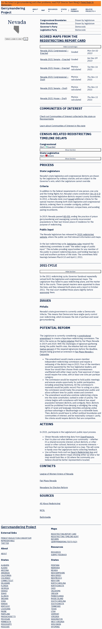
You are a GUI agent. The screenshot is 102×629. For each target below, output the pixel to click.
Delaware (5, 583)
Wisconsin (56, 624)
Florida (4, 586)
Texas (54, 609)
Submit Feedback (75, 10)
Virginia (55, 616)
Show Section (70, 150)
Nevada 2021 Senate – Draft (53, 88)
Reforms (55, 539)
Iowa (3, 601)
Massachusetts (8, 616)
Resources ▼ (52, 10)
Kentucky (5, 606)
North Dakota (57, 586)
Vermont (55, 614)
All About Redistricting (50, 503)
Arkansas (5, 573)
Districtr (48, 454)
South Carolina (58, 601)
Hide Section (70, 271)
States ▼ (64, 10)
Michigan (5, 619)
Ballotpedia (45, 517)
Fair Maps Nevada (48, 480)
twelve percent (47, 349)
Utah (53, 611)
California (6, 575)
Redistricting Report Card (63, 40)
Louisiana (5, 609)
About (4, 554)
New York (55, 580)
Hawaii (4, 591)
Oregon (54, 593)
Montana (55, 565)
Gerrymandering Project (13, 10)
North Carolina (58, 583)
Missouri (5, 627)
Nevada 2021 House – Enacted (54, 68)
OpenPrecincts (87, 437)
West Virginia (57, 622)
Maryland (5, 614)
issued (71, 199)
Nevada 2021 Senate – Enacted (55, 59)
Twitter (5, 543)
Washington (57, 619)
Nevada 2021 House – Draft (53, 98)
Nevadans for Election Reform (54, 487)
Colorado (5, 578)
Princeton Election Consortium (16, 538)
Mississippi (6, 624)
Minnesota (6, 622)
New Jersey (56, 575)
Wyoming (55, 627)
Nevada (54, 570)
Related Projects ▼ (91, 10)
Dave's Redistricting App (82, 452)
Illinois (5, 596)
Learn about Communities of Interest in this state (62, 125)
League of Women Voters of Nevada (56, 474)
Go (26, 39)
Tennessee (56, 606)
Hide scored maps (70, 47)
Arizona (5, 570)
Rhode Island (57, 598)
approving (44, 292)
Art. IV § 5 (95, 193)
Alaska (4, 568)
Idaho (4, 593)
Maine (4, 611)
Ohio (53, 588)
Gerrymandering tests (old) (64, 542)
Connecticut (7, 580)
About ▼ (35, 10)
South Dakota (57, 604)
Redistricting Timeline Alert (65, 536)
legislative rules (74, 244)
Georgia (5, 588)
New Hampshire (58, 573)
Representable (8, 541)
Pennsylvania (57, 596)
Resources (56, 552)
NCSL (42, 510)
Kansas (4, 604)
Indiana (4, 598)
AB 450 (66, 216)
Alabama (5, 565)
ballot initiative (67, 341)
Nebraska (55, 568)
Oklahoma (55, 591)
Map (43, 10)
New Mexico (56, 578)
